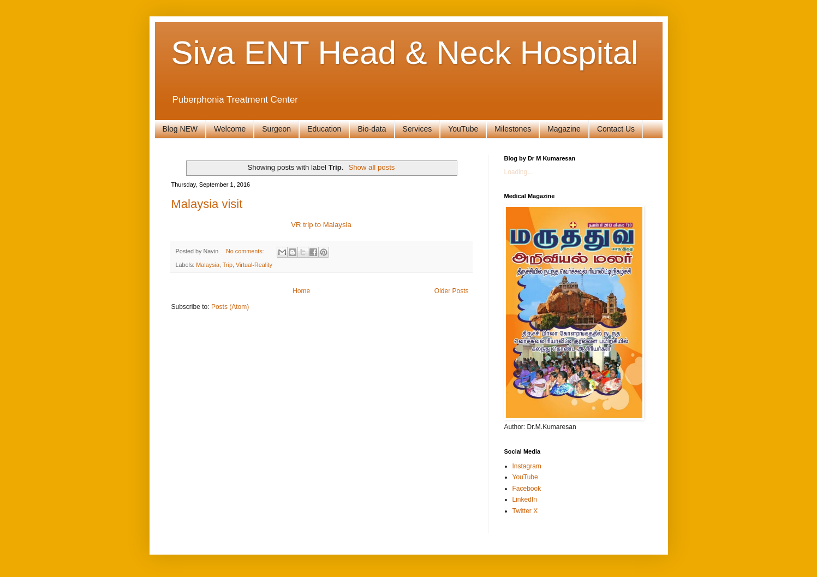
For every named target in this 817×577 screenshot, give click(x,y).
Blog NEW (180, 128)
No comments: (246, 251)
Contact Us (616, 128)
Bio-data (371, 128)
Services (417, 128)
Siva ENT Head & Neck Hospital (405, 52)
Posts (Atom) (230, 307)
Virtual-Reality (254, 264)
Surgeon (276, 128)
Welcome (230, 128)
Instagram (526, 466)
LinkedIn (524, 499)
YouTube (463, 128)
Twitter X (525, 511)
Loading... (518, 172)
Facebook (526, 488)
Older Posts (451, 291)
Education (324, 128)
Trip (227, 264)
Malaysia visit (207, 204)
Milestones (512, 128)
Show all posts (371, 167)
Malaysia (207, 264)
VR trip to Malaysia (321, 225)
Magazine (564, 128)
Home (301, 291)
